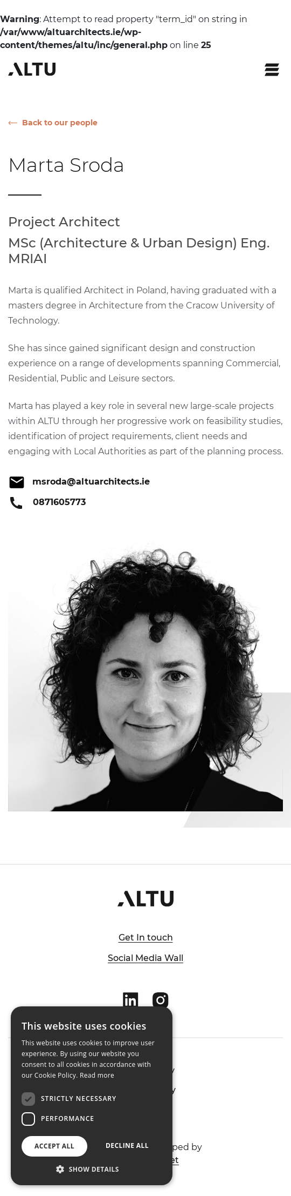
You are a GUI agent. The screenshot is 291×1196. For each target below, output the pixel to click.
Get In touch (146, 937)
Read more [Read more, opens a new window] (97, 1075)
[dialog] (91, 1095)
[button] (92, 1169)
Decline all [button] (127, 1145)
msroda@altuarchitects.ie (91, 481)
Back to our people (60, 122)
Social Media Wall (145, 958)
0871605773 (59, 502)
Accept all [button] (54, 1146)
